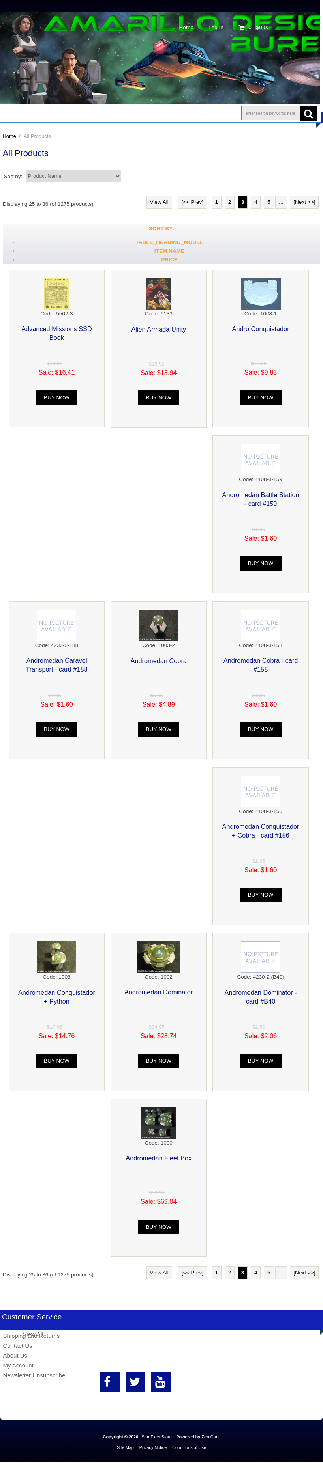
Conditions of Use (189, 1447)
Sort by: (14, 176)
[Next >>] (304, 202)
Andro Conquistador (260, 328)
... (281, 202)
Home (186, 27)
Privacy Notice (153, 1447)
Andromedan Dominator (158, 992)
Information (137, 113)
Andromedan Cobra (159, 660)
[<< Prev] (192, 202)
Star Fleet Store (157, 1436)
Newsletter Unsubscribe (34, 1375)
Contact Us (198, 113)
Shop (30, 113)
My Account (18, 1365)
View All (159, 202)
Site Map (125, 1447)
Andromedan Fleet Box (159, 1158)
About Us (79, 113)
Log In (215, 27)
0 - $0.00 (254, 27)
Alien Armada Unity (158, 329)
